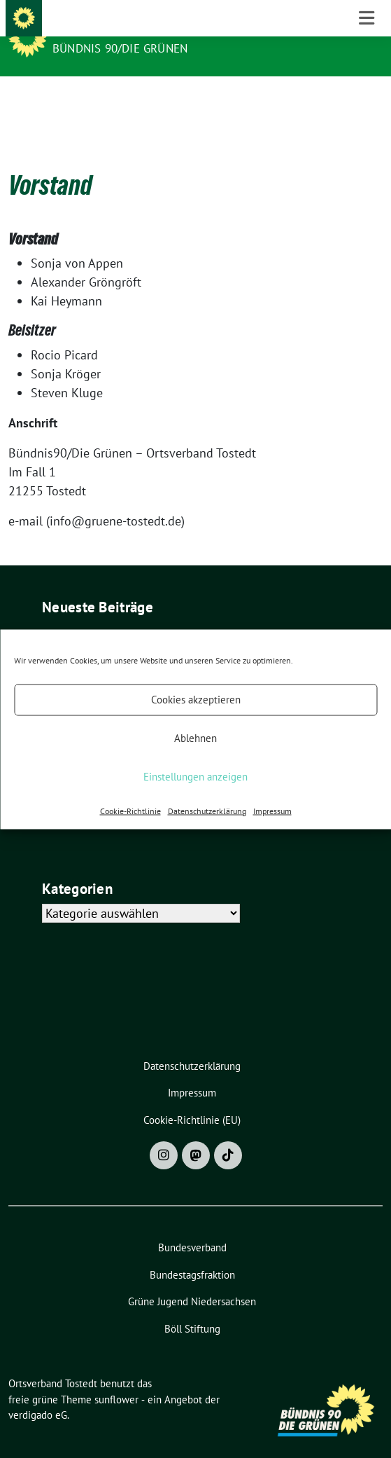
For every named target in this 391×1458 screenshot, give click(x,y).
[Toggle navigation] (366, 99)
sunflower (116, 1377)
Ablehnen (195, 738)
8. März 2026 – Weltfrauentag (121, 618)
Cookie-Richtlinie (130, 810)
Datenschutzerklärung (207, 810)
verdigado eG (37, 1393)
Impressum (272, 810)
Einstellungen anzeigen (195, 776)
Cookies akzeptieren (196, 699)
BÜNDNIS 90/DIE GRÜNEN (119, 48)
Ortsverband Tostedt (125, 29)
